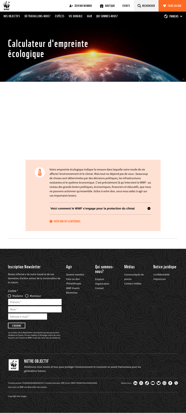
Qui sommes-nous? (107, 16)
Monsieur (35, 295)
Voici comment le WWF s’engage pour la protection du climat (100, 208)
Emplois (99, 279)
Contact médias (132, 283)
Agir (89, 16)
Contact (99, 288)
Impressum (159, 279)
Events (126, 6)
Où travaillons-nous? (38, 16)
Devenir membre (80, 6)
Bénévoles (72, 292)
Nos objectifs (12, 16)
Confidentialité (161, 274)
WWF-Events (73, 288)
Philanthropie (73, 283)
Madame (17, 295)
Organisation (102, 283)
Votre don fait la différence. (67, 221)
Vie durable (76, 16)
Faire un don (174, 6)
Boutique (107, 6)
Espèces (59, 16)
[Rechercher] (146, 6)
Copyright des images (17, 396)
